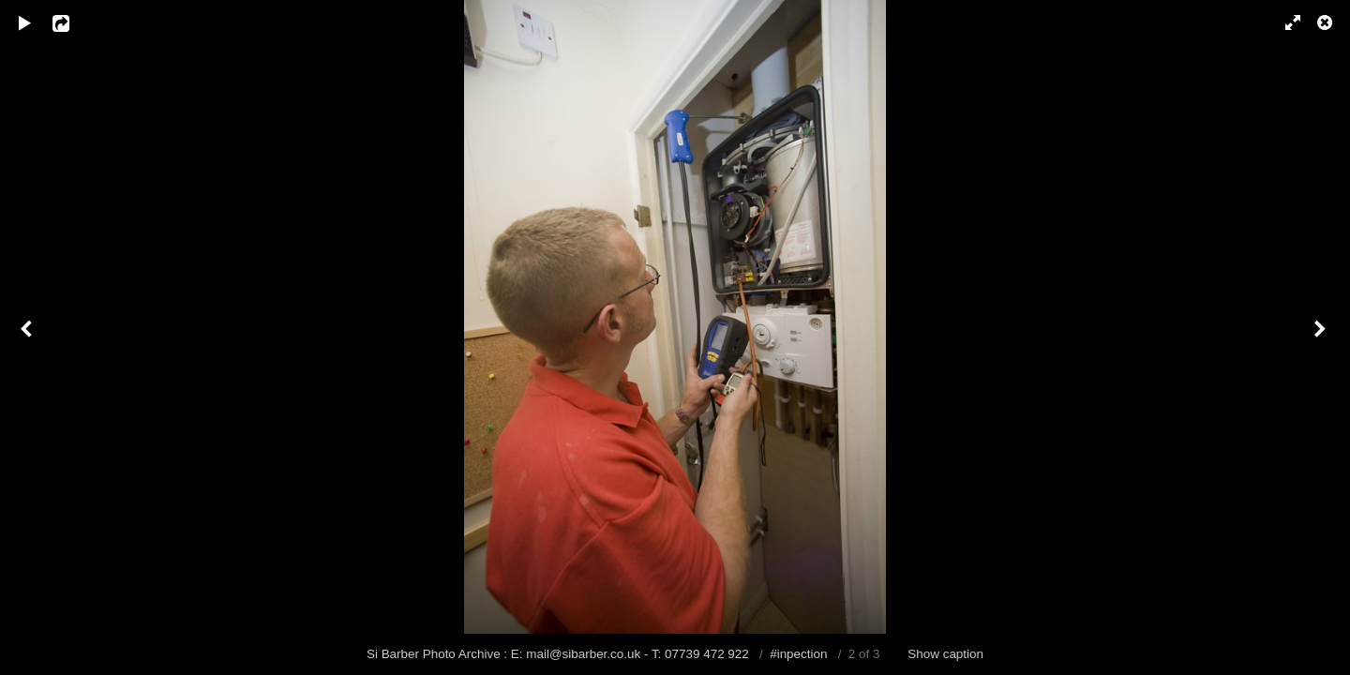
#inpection (798, 654)
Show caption (945, 654)
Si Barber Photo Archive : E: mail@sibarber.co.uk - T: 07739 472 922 (560, 654)
